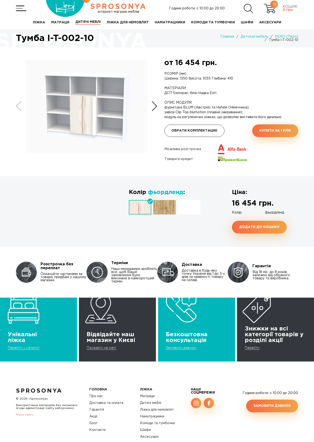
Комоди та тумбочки (157, 423)
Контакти (97, 430)
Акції (93, 416)
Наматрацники (152, 416)
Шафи (145, 430)
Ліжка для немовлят (157, 409)
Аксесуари (149, 436)
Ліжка (146, 389)
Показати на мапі (101, 347)
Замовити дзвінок (181, 347)
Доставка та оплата (106, 403)
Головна (98, 389)
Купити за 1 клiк (275, 130)
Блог (93, 423)
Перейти (252, 347)
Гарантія (96, 409)
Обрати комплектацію (194, 130)
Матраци (147, 396)
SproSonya (39, 391)
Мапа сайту (25, 414)
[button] (154, 106)
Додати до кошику (259, 227)
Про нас (96, 396)
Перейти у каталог (24, 347)
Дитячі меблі (150, 403)
